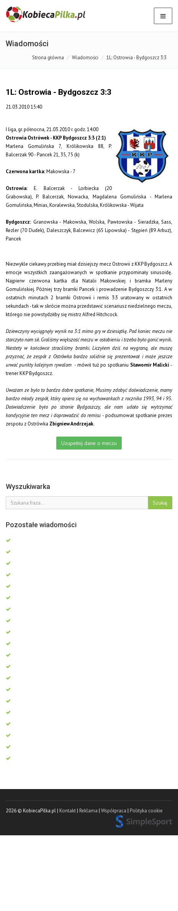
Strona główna (48, 57)
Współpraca (113, 810)
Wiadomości (85, 57)
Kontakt (67, 810)
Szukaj (160, 502)
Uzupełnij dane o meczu (89, 443)
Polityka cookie (146, 810)
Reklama (88, 810)
